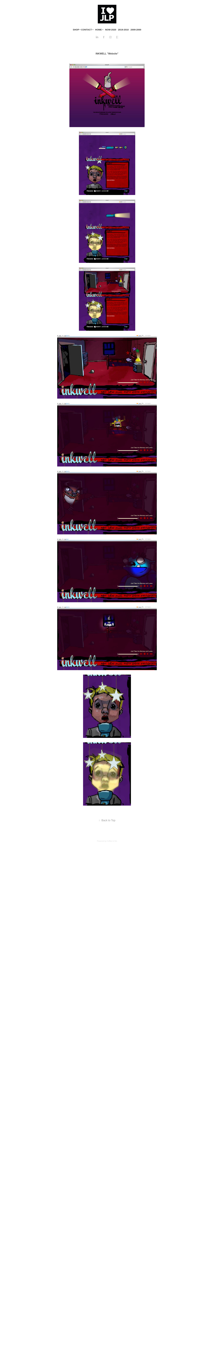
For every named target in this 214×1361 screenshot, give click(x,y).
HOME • (99, 29)
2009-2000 (135, 29)
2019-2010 (123, 29)
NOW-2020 (110, 29)
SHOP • (77, 29)
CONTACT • (87, 29)
